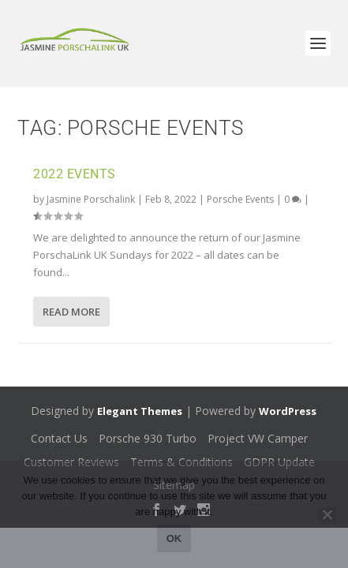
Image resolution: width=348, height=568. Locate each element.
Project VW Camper (258, 438)
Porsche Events (240, 199)
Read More (71, 312)
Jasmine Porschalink (91, 199)
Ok (174, 538)
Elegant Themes (139, 411)
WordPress (287, 411)
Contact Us (59, 438)
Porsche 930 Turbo (147, 438)
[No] (326, 514)
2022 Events (74, 173)
